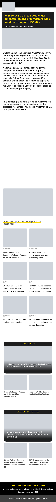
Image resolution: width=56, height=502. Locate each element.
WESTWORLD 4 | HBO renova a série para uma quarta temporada (38, 255)
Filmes (25, 26)
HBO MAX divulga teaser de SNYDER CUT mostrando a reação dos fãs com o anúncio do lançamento (41, 289)
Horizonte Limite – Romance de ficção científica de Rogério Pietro (15, 394)
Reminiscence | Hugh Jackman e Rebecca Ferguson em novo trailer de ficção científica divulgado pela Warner (15, 255)
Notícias (30, 26)
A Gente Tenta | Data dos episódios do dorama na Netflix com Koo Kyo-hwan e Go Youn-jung (27, 434)
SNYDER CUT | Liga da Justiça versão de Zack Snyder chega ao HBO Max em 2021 (14, 289)
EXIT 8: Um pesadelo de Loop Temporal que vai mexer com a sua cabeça (38, 462)
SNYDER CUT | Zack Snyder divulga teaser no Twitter (14, 320)
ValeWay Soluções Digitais (36, 498)
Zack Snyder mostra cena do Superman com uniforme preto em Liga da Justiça (41, 322)
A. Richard (10, 26)
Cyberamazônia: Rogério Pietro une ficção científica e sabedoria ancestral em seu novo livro (29, 365)
